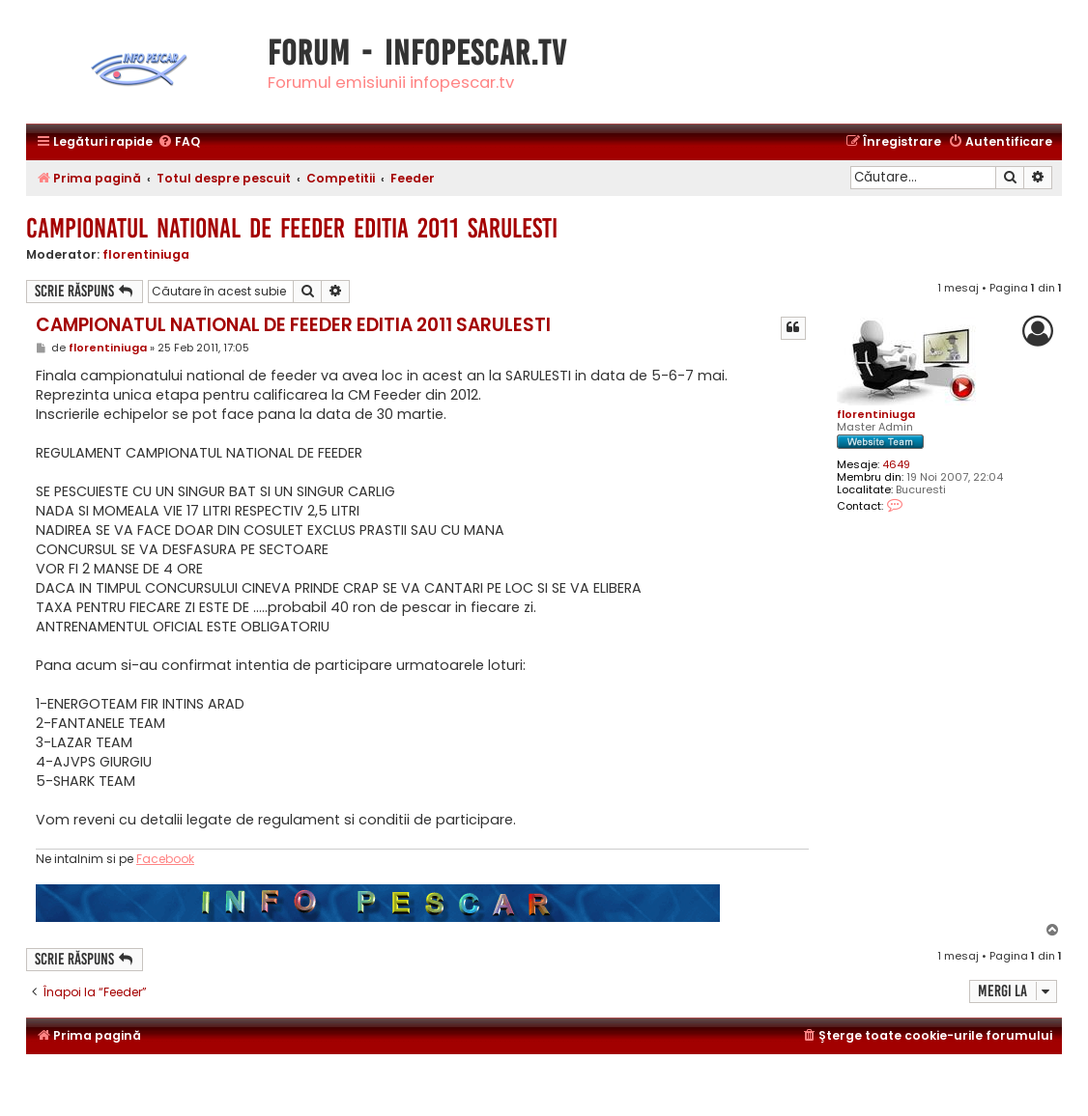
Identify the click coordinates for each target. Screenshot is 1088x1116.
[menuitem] (178, 142)
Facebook (165, 859)
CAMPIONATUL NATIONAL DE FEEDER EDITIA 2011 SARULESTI (292, 228)
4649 (896, 465)
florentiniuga (145, 254)
